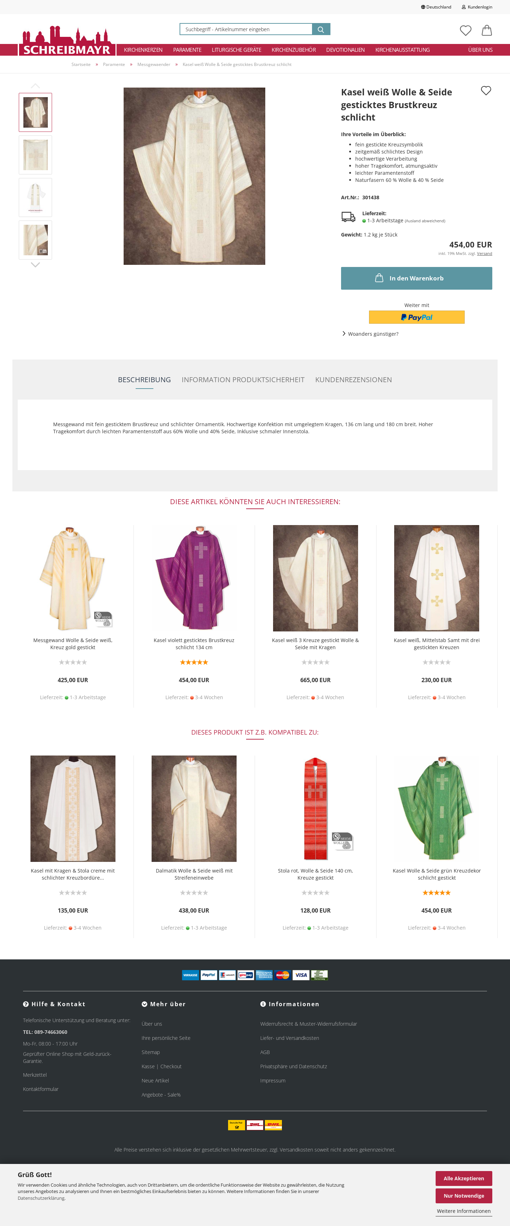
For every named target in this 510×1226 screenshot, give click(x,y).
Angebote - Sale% (161, 1094)
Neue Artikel (155, 1080)
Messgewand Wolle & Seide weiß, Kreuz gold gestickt (73, 644)
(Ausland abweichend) (425, 220)
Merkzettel (35, 1074)
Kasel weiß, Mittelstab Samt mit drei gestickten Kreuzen (437, 644)
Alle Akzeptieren (464, 1178)
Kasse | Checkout (162, 1066)
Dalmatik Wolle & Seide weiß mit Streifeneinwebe (194, 874)
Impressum (272, 1080)
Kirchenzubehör (294, 49)
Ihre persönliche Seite (166, 1038)
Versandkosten (296, 1149)
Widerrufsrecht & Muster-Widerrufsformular (308, 1023)
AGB (265, 1052)
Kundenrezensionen (353, 379)
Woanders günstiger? (373, 333)
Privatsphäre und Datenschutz (293, 1066)
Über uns (480, 49)
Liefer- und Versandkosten (289, 1038)
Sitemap (151, 1052)
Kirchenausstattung (402, 49)
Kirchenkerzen (143, 49)
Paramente (187, 49)
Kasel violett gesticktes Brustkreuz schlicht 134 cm (194, 644)
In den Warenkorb (409, 277)
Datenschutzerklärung (41, 1198)
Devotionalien (345, 49)
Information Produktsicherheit (243, 379)
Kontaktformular (40, 1089)
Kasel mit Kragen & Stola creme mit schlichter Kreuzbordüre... (73, 874)
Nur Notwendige (464, 1195)
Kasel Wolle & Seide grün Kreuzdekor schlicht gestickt (437, 874)
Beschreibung (144, 379)
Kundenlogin (477, 7)
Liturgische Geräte (236, 49)
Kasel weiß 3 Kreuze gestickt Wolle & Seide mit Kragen (315, 644)
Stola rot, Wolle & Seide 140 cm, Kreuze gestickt (315, 874)
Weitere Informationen (464, 1211)
